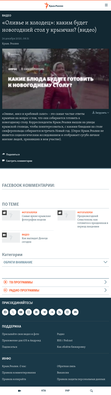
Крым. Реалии (10, 43)
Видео (6, 15)
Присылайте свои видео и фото (20, 334)
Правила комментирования (19, 372)
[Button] (11, 155)
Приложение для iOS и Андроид (21, 340)
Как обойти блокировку (71, 347)
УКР (67, 390)
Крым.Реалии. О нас (14, 366)
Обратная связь (66, 366)
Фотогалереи (29, 212)
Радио (60, 334)
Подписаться (9, 347)
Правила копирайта (14, 379)
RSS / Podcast (64, 340)
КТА (43, 390)
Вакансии (63, 372)
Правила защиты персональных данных (81, 379)
